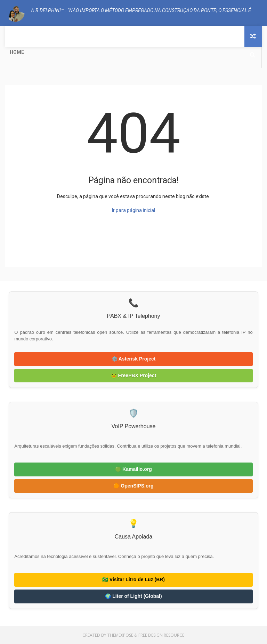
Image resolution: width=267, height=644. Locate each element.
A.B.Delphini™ (30, 253)
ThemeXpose (120, 635)
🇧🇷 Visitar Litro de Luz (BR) (133, 579)
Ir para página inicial (133, 210)
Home (17, 52)
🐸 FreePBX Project (133, 375)
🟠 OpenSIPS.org (133, 486)
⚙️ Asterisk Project (134, 359)
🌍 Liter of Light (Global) (133, 596)
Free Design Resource (161, 635)
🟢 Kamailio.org (133, 469)
